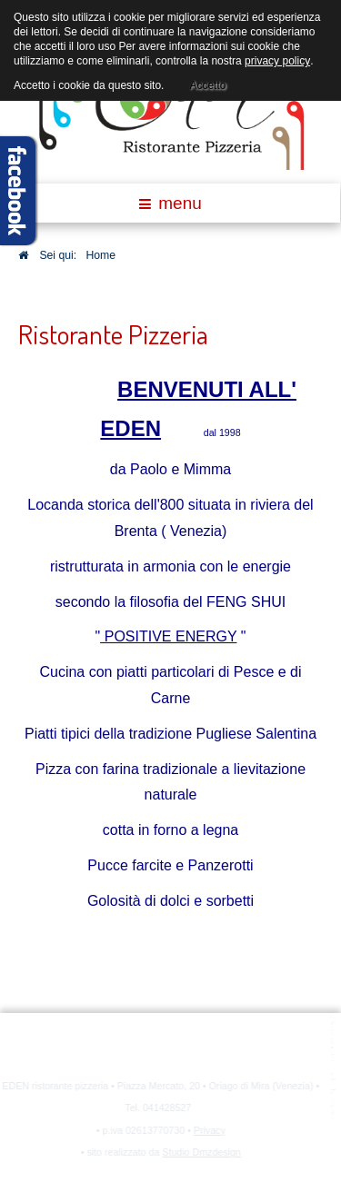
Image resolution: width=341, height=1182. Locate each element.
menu (170, 203)
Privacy (209, 1130)
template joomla (334, 1068)
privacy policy (277, 61)
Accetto (207, 82)
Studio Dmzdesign (200, 1152)
